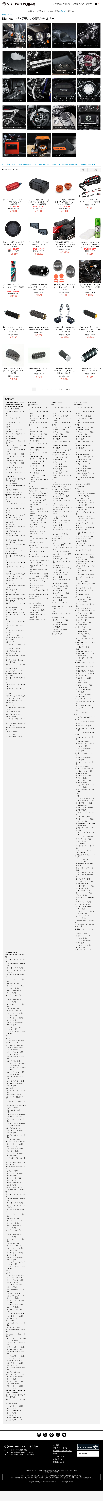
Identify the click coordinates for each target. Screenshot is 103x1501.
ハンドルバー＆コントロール (15, 433)
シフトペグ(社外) (35, 513)
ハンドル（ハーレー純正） (38, 472)
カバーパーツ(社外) (82, 894)
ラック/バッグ (79, 502)
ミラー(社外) (80, 497)
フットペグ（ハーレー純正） (85, 513)
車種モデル (11, 175)
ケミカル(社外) (57, 633)
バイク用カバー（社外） (84, 716)
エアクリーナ (10, 716)
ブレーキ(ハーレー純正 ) (37, 544)
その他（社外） (35, 627)
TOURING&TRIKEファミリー (14, 963)
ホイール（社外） (81, 626)
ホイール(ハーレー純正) (37, 591)
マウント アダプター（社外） (85, 547)
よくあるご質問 (58, 1467)
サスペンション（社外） (84, 619)
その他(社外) (57, 642)
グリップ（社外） (35, 483)
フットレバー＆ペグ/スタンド (15, 444)
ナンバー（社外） (81, 635)
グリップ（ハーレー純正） (38, 481)
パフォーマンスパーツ (13, 476)
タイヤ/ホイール (11, 480)
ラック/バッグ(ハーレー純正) (85, 504)
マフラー (8, 437)
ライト (8, 426)
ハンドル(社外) (57, 470)
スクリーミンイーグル (13, 442)
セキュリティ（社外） (83, 723)
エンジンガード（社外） (37, 562)
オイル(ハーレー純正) (60, 635)
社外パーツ (10, 487)
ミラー (8, 435)
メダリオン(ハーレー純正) (15, 471)
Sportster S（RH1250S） (12, 419)
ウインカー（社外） (36, 447)
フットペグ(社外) (35, 508)
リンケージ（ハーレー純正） (85, 538)
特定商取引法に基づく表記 (62, 1461)
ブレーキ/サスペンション (14, 478)
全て (3, 175)
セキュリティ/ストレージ (14, 503)
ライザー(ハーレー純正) (60, 472)
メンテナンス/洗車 (12, 500)
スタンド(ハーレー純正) (37, 537)
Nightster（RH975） (89, 175)
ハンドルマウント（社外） (84, 662)
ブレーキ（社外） (81, 612)
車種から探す (8, 15)
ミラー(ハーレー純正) (83, 495)
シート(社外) (57, 458)
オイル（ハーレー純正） (37, 620)
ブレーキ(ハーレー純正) (60, 585)
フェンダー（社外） (82, 630)
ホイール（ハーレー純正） (84, 623)
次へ (60, 400)
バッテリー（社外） (82, 686)
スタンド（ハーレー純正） (84, 549)
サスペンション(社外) (37, 553)
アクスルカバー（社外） (84, 598)
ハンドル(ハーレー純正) (60, 468)
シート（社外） (35, 460)
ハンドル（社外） (35, 474)
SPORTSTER (32, 413)
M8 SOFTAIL (78, 415)
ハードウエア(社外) (82, 899)
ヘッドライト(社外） (59, 440)
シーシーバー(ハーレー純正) (62, 461)
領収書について (58, 1472)
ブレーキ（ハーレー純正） (84, 610)
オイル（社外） (35, 623)
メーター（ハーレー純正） (84, 640)
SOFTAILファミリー (80, 413)
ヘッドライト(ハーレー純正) (62, 438)
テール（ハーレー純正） (37, 449)
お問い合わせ (63, 11)
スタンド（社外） (81, 551)
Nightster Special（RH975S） (14, 505)
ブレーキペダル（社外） (84, 527)
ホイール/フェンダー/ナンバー (38, 589)
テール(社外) (57, 449)
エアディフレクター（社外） (39, 433)
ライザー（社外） (35, 479)
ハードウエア (57, 580)
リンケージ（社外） (82, 540)
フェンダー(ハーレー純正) (61, 603)
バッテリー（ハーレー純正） (85, 684)
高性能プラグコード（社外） (85, 681)
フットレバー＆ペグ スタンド (84, 511)
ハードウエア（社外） (83, 605)
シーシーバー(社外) (59, 463)
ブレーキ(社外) (34, 546)
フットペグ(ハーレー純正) (38, 506)
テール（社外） (35, 451)
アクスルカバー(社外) (83, 889)
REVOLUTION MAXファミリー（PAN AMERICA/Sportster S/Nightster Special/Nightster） (48, 175)
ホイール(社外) (34, 593)
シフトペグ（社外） (82, 520)
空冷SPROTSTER (33, 415)
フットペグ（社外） (82, 515)
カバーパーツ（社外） (83, 592)
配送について (58, 1464)
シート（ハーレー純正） (37, 458)
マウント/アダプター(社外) (38, 526)
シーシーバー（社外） (37, 467)
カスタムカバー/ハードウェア (84, 565)
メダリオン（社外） (82, 570)
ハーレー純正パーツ (13, 494)
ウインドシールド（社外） (38, 426)
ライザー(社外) (57, 475)
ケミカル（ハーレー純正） (38, 616)
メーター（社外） (81, 642)
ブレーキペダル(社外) (37, 520)
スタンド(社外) (34, 540)
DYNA (53, 415)
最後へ (67, 400)
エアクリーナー (11, 449)
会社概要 (56, 1456)
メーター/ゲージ (80, 637)
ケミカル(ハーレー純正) (60, 630)
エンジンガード (11, 447)
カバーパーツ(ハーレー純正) (16, 464)
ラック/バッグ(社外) (82, 506)
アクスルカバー (58, 576)
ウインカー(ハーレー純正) (61, 442)
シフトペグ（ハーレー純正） (85, 518)
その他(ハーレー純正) (60, 640)
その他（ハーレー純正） (37, 625)
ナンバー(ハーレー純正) (37, 596)
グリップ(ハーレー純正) (60, 477)
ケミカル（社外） (35, 618)
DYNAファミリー (56, 413)
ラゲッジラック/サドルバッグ (15, 440)
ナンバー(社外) (34, 598)
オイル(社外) (57, 637)
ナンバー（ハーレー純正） (84, 633)
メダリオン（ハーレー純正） (85, 567)
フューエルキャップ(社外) (61, 562)
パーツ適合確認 (83, 1464)
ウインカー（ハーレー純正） (39, 444)
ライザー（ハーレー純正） (38, 476)
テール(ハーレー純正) (60, 447)
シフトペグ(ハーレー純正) (38, 511)
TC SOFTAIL (78, 725)
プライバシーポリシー (61, 1459)
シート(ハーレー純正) (60, 456)
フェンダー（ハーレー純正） (85, 628)
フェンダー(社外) (58, 606)
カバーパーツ (57, 567)
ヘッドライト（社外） (37, 442)
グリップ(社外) (57, 479)
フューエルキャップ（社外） (85, 585)
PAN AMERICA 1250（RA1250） (15, 623)
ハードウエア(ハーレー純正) (16, 473)
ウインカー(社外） (59, 445)
